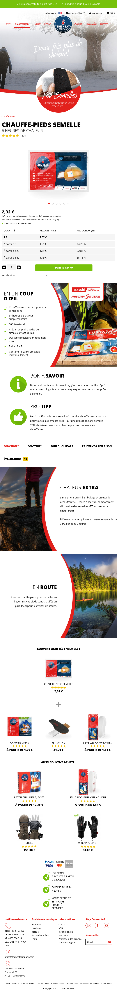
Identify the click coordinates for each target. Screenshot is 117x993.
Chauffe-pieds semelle (58, 684)
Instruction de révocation (65, 933)
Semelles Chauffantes (97, 742)
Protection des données (70, 938)
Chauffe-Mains (19, 742)
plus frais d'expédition (11, 219)
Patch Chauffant (12, 983)
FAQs (34, 938)
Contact (62, 924)
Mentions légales (67, 942)
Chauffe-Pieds (72, 983)
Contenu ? (35, 446)
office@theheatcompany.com (19, 956)
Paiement (36, 924)
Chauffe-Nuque (27, 983)
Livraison (36, 928)
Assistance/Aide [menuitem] (74, 13)
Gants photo (106, 983)
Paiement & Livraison (97, 446)
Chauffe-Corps (43, 983)
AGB (60, 928)
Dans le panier (64, 267)
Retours (35, 931)
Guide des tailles (40, 935)
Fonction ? (11, 446)
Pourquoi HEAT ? (62, 446)
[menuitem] (96, 13)
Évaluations (16, 459)
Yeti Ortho (58, 742)
